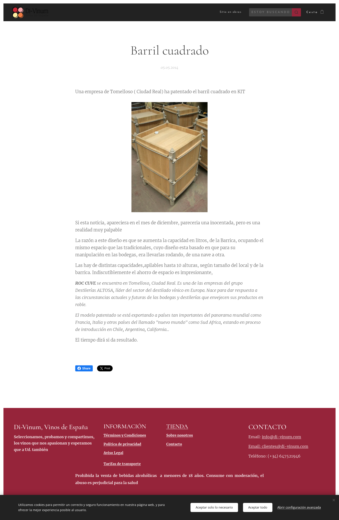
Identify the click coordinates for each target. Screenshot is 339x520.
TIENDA (177, 426)
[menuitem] (228, 12)
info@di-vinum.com (281, 436)
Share (84, 368)
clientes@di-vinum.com (285, 446)
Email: (255, 446)
